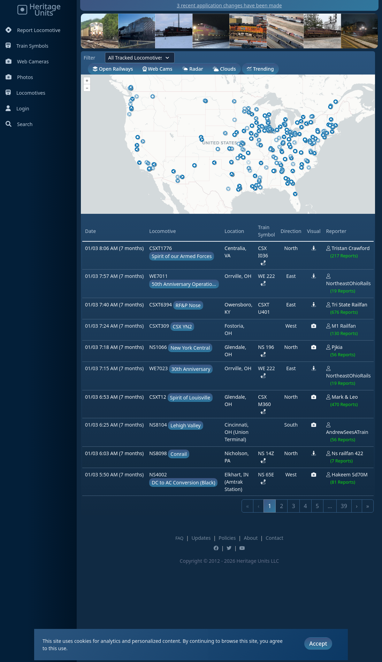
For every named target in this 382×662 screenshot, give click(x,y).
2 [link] (281, 603)
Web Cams (158, 68)
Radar (192, 68)
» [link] (367, 603)
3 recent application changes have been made (229, 5)
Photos (19, 77)
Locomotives (25, 92)
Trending (260, 68)
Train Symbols (27, 45)
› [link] (357, 603)
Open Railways (113, 68)
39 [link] (344, 603)
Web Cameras (27, 61)
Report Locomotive (33, 30)
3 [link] (293, 603)
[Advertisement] (207, 264)
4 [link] (305, 603)
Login (17, 108)
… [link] (330, 603)
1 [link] (269, 603)
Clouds (224, 68)
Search (19, 124)
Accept (318, 643)
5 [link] (317, 603)
